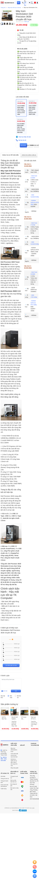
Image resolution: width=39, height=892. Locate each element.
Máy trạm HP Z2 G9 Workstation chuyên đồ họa (34, 718)
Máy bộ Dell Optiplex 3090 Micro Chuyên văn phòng (14, 718)
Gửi (16, 691)
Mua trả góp (30, 145)
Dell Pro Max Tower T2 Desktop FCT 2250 (5, 718)
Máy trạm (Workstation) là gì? (14, 750)
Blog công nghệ (14, 767)
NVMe (37, 197)
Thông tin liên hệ (5, 778)
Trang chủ (3, 7)
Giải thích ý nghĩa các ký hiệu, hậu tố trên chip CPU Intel (14, 762)
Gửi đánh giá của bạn (11, 665)
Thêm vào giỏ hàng (36, 145)
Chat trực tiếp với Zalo (25, 137)
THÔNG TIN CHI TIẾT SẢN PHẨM (10, 155)
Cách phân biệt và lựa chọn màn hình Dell (14, 755)
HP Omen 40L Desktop (23, 718)
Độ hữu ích (19, 696)
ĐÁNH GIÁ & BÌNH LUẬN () (29, 155)
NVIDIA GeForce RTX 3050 (35, 202)
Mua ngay (23, 145)
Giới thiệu (3, 776)
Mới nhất (11, 696)
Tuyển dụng (3, 788)
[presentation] (14, 23)
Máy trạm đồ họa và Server (14, 7)
